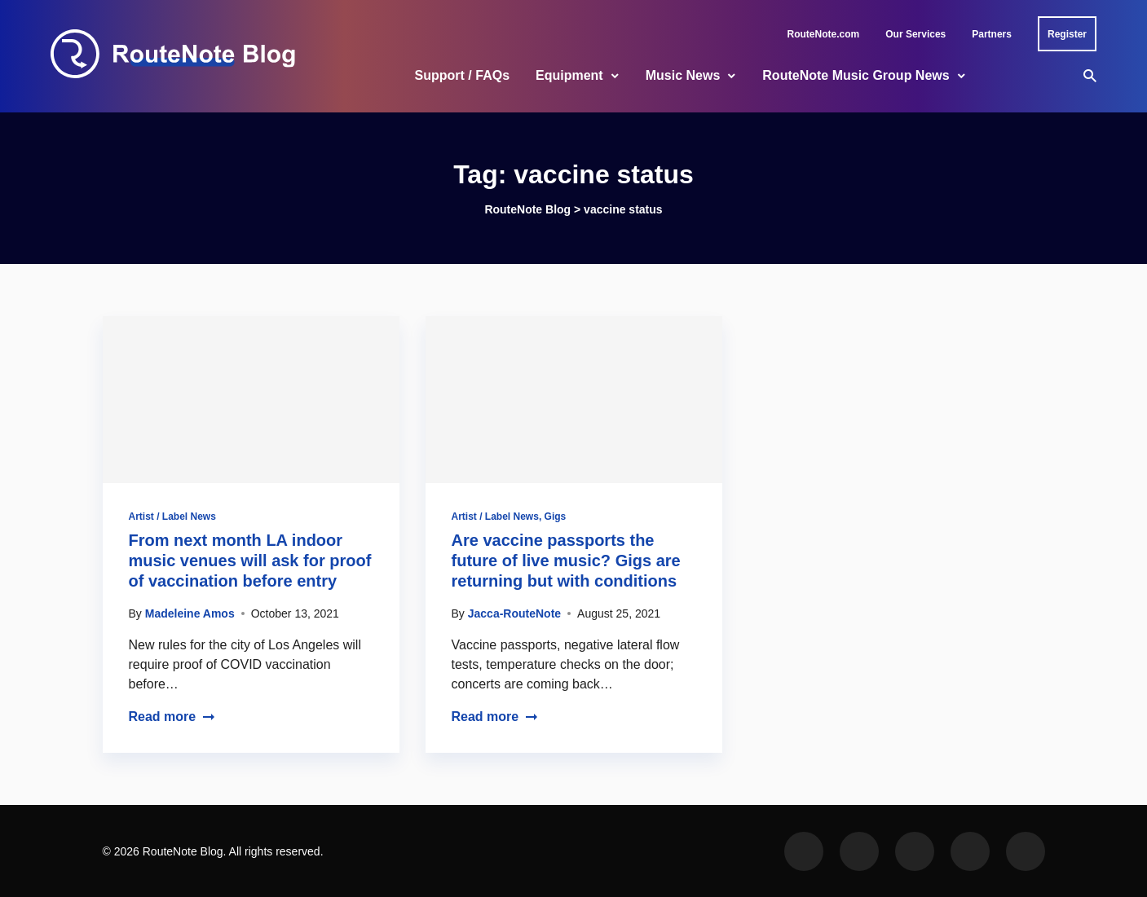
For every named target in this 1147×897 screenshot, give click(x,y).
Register (1067, 34)
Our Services (915, 34)
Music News (683, 75)
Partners (992, 34)
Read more (172, 716)
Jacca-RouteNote (514, 613)
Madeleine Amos (190, 613)
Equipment (569, 75)
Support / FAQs (462, 75)
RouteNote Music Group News (855, 75)
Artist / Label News (172, 516)
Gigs (556, 516)
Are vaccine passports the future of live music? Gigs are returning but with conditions (566, 560)
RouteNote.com (823, 34)
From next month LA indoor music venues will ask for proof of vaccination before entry (250, 560)
